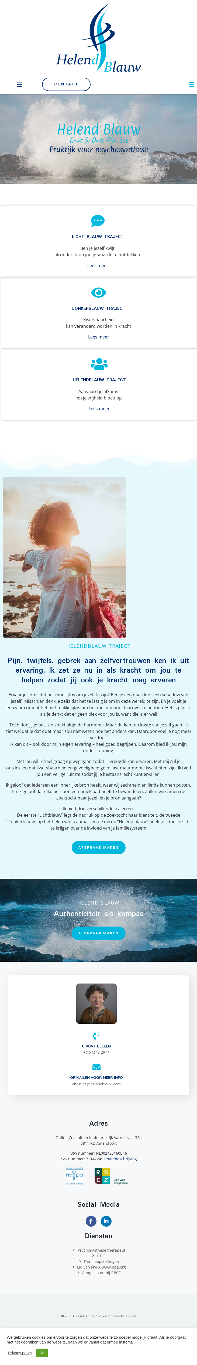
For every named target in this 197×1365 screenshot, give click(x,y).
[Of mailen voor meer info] (96, 1067)
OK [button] (42, 1353)
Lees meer (97, 265)
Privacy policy (20, 1353)
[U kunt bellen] (96, 1036)
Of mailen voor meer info (96, 1077)
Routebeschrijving (120, 1158)
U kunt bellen (96, 1046)
